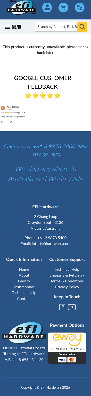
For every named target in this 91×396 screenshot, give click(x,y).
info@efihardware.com (51, 243)
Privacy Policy (67, 286)
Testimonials (24, 286)
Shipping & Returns (66, 275)
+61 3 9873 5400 (51, 237)
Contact (24, 298)
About (24, 275)
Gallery (24, 281)
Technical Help (24, 292)
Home (24, 269)
